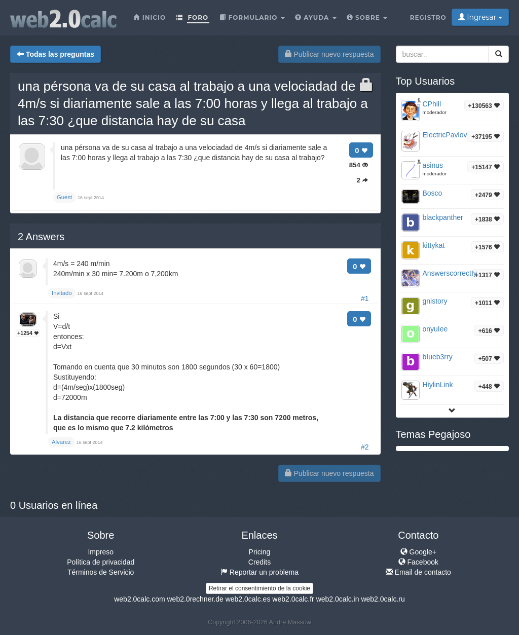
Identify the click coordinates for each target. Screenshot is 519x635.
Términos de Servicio (100, 572)
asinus (433, 165)
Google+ (418, 552)
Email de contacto (418, 572)
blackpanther (443, 217)
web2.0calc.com (139, 599)
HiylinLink (438, 385)
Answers (41, 236)
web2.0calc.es (248, 599)
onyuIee (435, 329)
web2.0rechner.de (195, 599)
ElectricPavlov (445, 135)
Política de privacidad (100, 562)
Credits (259, 562)
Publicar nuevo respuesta (329, 54)
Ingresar (480, 17)
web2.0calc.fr (293, 599)
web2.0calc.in (337, 599)
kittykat (434, 245)
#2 (365, 447)
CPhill (432, 104)
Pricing (260, 552)
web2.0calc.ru (382, 599)
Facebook (418, 562)
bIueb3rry (438, 357)
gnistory (435, 301)
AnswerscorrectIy (450, 273)
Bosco (432, 193)
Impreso (101, 552)
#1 (365, 298)
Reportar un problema (259, 572)
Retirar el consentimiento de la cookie (259, 588)
